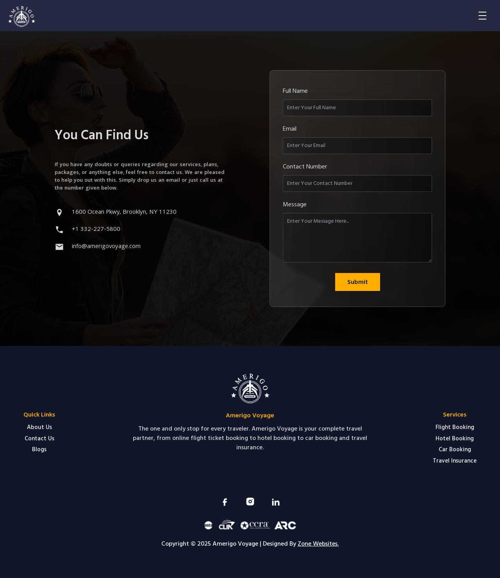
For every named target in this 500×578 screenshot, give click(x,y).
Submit (357, 282)
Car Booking (455, 449)
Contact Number (305, 166)
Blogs (39, 449)
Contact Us (39, 438)
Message (295, 204)
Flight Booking (455, 427)
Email (289, 128)
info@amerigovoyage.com (106, 247)
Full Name (295, 91)
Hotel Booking (455, 438)
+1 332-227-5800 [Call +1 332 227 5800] (96, 229)
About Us (39, 427)
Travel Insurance (455, 461)
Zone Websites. (318, 543)
